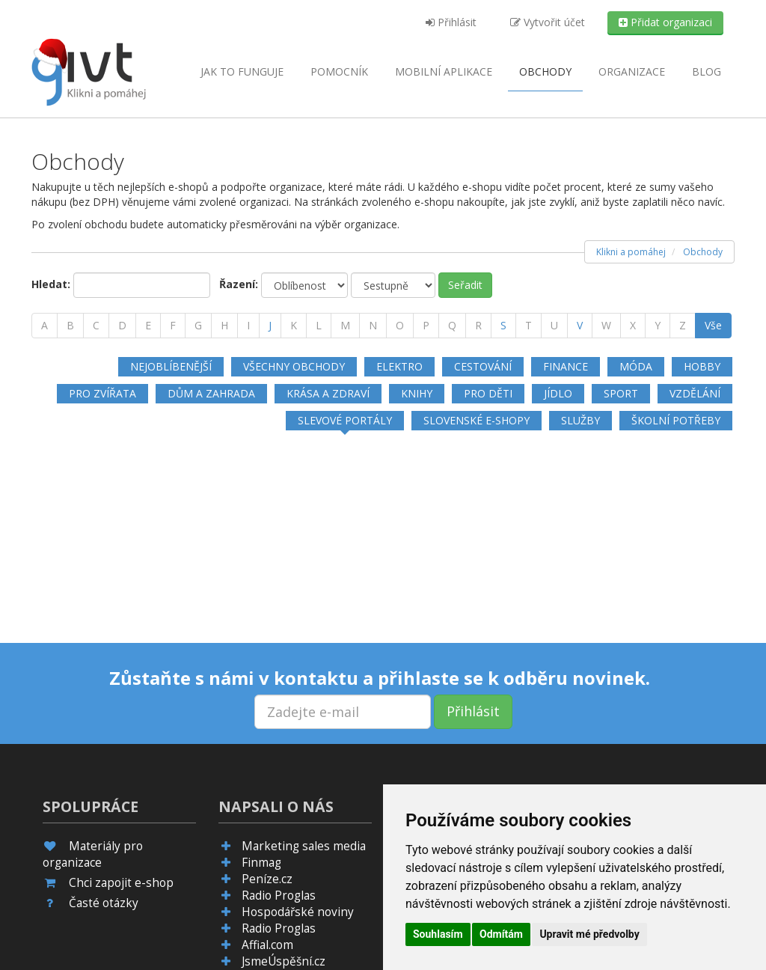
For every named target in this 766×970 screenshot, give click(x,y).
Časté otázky (103, 903)
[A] (44, 325)
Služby (580, 420)
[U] (554, 325)
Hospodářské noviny (298, 912)
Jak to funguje (242, 71)
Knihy (416, 393)
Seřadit (465, 285)
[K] (294, 325)
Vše (713, 325)
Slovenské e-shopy (476, 420)
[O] (400, 325)
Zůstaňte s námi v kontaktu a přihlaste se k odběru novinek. (379, 678)
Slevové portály (345, 420)
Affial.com (267, 945)
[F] (173, 325)
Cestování (483, 366)
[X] (633, 325)
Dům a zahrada (211, 393)
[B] (70, 325)
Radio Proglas (279, 895)
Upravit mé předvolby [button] (589, 934)
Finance (565, 366)
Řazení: (238, 284)
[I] (248, 325)
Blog (706, 71)
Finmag (261, 862)
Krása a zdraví (328, 393)
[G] (198, 325)
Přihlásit (451, 22)
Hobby (702, 366)
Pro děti (488, 393)
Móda (635, 366)
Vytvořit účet (547, 22)
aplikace (443, 71)
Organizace (631, 71)
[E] (148, 325)
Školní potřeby (675, 420)
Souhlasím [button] (438, 934)
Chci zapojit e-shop (121, 883)
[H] (224, 325)
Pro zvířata (102, 393)
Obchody (545, 71)
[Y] (657, 325)
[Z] (683, 325)
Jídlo (558, 393)
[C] (96, 325)
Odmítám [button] (501, 934)
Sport (621, 393)
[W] (606, 325)
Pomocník (339, 71)
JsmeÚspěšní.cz (283, 961)
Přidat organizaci (665, 22)
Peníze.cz (267, 879)
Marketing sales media (304, 846)
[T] (528, 325)
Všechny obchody (294, 366)
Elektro (399, 366)
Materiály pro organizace (93, 854)
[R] (478, 325)
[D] (122, 325)
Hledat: (50, 284)
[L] (318, 325)
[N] (373, 325)
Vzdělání (695, 393)
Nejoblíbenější (171, 366)
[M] (345, 325)
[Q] (452, 325)
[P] (426, 325)
